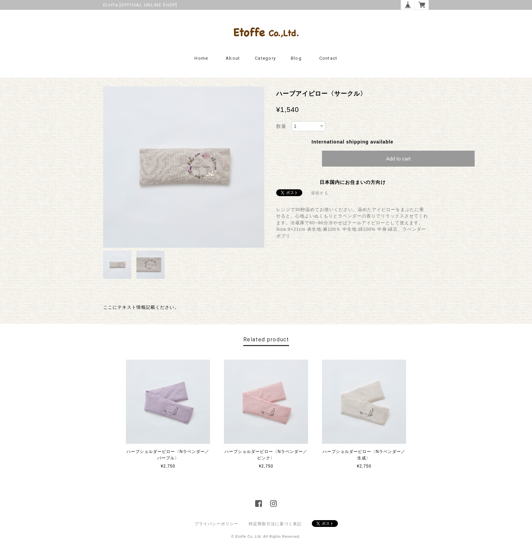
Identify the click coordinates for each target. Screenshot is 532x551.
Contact (328, 58)
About (233, 58)
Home (201, 58)
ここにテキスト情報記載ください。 (141, 307)
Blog (296, 58)
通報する (319, 193)
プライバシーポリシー (216, 523)
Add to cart (398, 159)
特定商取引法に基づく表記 (275, 523)
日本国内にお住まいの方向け (353, 182)
